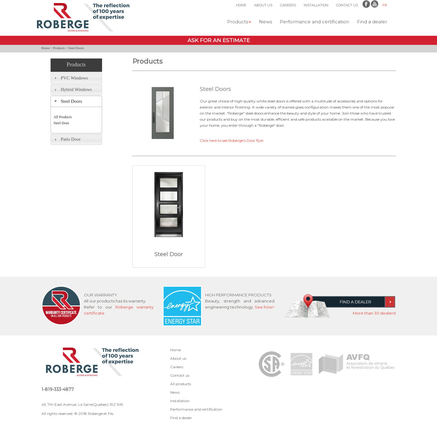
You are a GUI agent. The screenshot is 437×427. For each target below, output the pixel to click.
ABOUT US (263, 5)
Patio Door (71, 139)
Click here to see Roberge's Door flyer (232, 140)
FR (384, 5)
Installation (180, 401)
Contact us (179, 375)
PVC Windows (74, 77)
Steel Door (61, 123)
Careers (176, 367)
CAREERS (288, 5)
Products (239, 22)
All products (180, 384)
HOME (241, 5)
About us (178, 358)
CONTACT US (347, 5)
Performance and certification (314, 22)
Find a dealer (372, 22)
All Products (63, 117)
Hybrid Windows (76, 89)
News (265, 22)
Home (45, 48)
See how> (264, 307)
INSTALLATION (316, 5)
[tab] (76, 78)
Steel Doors (71, 101)
